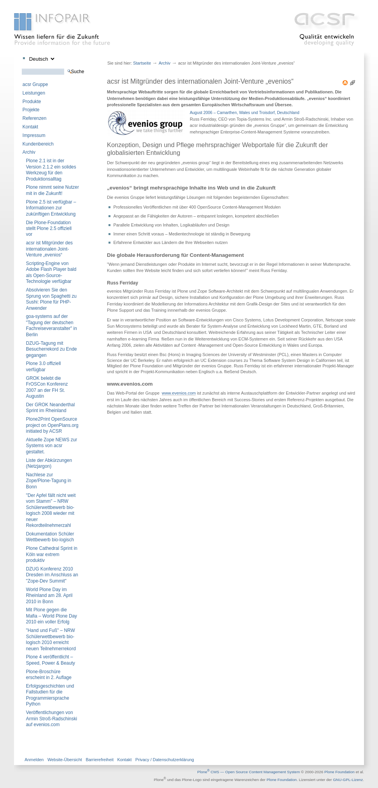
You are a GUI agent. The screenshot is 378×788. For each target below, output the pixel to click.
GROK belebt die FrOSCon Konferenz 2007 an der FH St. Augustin (47, 387)
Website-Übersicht (64, 759)
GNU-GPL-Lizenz (348, 780)
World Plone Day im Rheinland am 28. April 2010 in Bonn (49, 595)
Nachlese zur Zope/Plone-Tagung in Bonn (48, 481)
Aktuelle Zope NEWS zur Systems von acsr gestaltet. (51, 446)
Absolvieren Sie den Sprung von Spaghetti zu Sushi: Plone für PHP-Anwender (51, 299)
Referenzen (34, 118)
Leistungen (34, 93)
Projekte (31, 109)
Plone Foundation (339, 772)
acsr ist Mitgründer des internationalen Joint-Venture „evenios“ (49, 249)
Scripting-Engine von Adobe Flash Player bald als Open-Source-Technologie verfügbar (51, 272)
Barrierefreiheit (100, 759)
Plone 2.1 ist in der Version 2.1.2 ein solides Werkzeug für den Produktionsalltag (51, 169)
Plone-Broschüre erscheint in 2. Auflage (49, 674)
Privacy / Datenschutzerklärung (164, 759)
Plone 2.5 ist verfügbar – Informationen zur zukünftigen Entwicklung (51, 208)
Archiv (29, 152)
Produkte (32, 101)
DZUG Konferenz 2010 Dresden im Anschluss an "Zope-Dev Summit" (52, 575)
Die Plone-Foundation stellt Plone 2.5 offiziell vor (49, 228)
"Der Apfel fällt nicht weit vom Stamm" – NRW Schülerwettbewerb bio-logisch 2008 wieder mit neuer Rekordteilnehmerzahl (51, 510)
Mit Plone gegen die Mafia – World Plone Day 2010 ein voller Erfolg (51, 616)
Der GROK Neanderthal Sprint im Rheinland (50, 407)
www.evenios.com (179, 393)
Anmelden (34, 759)
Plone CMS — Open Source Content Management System (248, 772)
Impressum (34, 135)
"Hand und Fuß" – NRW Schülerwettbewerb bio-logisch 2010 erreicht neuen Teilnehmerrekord (51, 639)
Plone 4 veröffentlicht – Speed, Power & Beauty (50, 659)
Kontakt (30, 127)
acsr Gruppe (35, 84)
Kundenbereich (38, 144)
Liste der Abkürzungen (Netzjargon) (49, 463)
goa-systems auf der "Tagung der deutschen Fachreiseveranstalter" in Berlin (51, 325)
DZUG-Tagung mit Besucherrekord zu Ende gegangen (51, 349)
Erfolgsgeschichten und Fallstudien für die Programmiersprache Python (50, 695)
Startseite (142, 63)
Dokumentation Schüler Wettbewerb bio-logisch (50, 536)
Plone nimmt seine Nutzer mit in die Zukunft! (52, 190)
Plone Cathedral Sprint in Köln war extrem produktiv (51, 554)
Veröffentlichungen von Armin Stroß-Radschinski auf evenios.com (51, 718)
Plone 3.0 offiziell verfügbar (43, 366)
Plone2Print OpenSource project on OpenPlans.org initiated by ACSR (52, 425)
